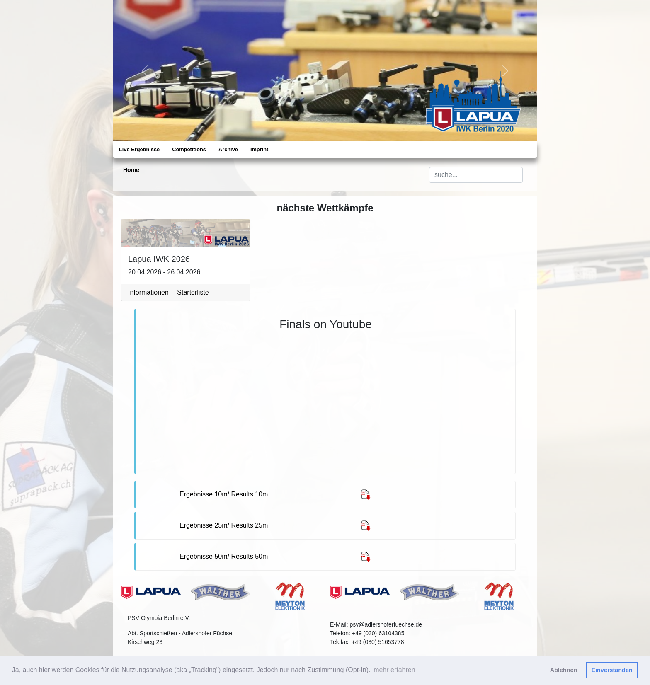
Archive (228, 149)
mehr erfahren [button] (394, 669)
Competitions (189, 149)
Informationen (148, 292)
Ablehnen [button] (563, 670)
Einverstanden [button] (612, 670)
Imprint (259, 149)
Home (131, 170)
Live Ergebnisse (139, 149)
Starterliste (193, 292)
